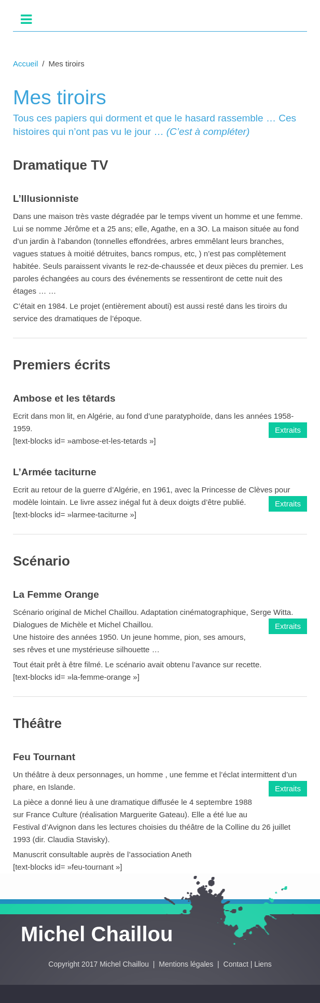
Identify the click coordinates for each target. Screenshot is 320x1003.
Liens (262, 964)
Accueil (25, 63)
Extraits (288, 429)
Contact (236, 964)
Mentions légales (187, 964)
